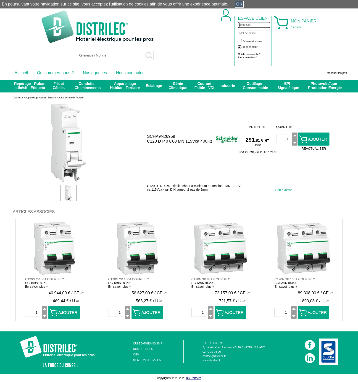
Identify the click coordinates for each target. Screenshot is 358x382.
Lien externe (283, 190)
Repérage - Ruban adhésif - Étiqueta (29, 86)
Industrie (227, 86)
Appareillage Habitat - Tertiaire (125, 86)
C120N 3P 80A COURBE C (210, 279)
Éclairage (154, 86)
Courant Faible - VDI (204, 86)
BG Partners (193, 378)
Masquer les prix (337, 73)
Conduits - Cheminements (88, 86)
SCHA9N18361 (36, 283)
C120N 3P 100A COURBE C (294, 279)
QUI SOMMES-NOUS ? (147, 343)
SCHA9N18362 (119, 283)
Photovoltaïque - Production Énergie (325, 86)
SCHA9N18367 (285, 283)
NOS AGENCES (143, 349)
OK (239, 4)
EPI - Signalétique (288, 86)
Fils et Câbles (59, 86)
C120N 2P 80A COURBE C (44, 279)
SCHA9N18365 (202, 283)
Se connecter (249, 47)
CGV (136, 354)
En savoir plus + (36, 286)
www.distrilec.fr (212, 360)
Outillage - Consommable (255, 86)
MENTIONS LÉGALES (147, 360)
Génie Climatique (177, 86)
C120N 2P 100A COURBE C (128, 279)
